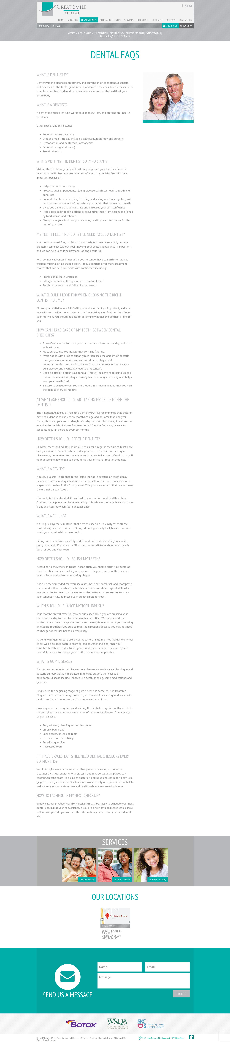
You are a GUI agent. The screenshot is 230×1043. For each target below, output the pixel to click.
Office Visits (75, 33)
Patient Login (42, 1040)
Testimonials (122, 36)
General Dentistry (72, 1038)
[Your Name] (119, 967)
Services (85, 1038)
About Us (47, 1038)
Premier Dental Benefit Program (127, 33)
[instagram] (186, 5)
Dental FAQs (107, 36)
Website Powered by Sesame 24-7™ (157, 1038)
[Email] (167, 967)
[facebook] (183, 5)
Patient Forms (153, 33)
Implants (103, 1038)
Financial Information (96, 33)
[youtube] (190, 5)
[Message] (143, 980)
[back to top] (191, 1037)
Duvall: (42, 25)
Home (39, 1038)
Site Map (53, 1040)
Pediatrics (94, 1038)
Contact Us (121, 1038)
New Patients (58, 1038)
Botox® (111, 1038)
